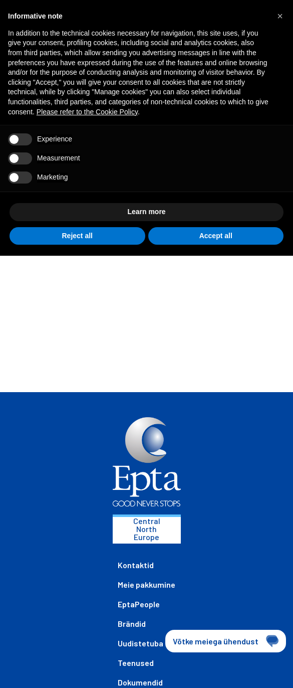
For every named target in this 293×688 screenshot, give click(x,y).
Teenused (136, 662)
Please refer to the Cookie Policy (87, 112)
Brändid (132, 623)
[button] (280, 16)
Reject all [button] (77, 236)
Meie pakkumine (146, 584)
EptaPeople (139, 604)
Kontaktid (136, 565)
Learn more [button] (146, 212)
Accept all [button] (215, 236)
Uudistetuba (140, 643)
